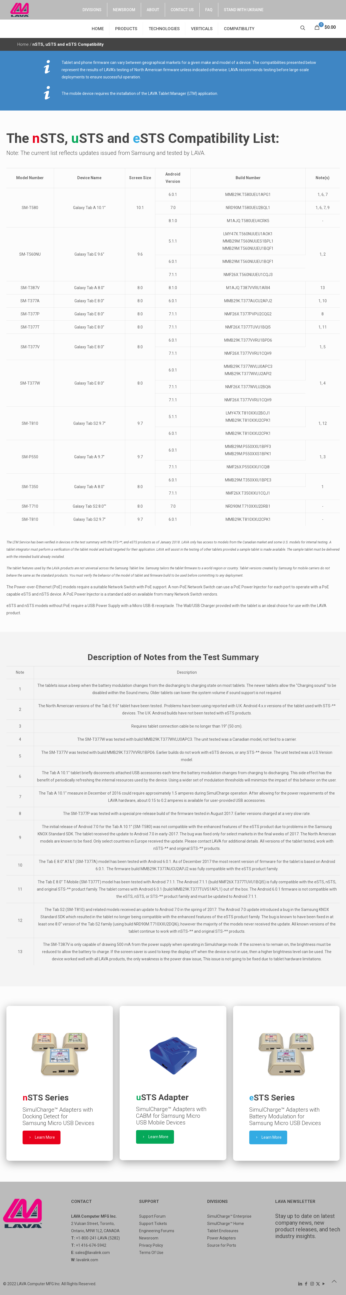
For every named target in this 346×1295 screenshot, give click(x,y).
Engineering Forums (156, 1231)
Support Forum (152, 1216)
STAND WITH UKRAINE (243, 10)
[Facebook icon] (306, 1283)
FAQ (208, 10)
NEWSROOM (124, 10)
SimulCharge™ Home (225, 1223)
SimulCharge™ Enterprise (229, 1216)
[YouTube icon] (324, 1283)
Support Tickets (153, 1223)
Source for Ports (221, 1245)
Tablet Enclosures (222, 1231)
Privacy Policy (151, 1245)
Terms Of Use (151, 1252)
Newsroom (148, 1238)
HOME (98, 28)
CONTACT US (182, 10)
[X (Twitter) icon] (318, 1283)
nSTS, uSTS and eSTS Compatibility (68, 44)
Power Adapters (221, 1238)
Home (23, 44)
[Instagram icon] (312, 1283)
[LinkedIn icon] (300, 1283)
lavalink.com (87, 1260)
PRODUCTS (126, 28)
